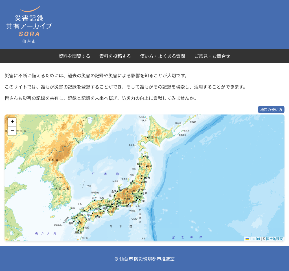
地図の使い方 (271, 109)
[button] (12, 122)
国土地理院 (274, 239)
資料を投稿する (115, 55)
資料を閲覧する (74, 55)
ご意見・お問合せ (212, 55)
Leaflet (253, 239)
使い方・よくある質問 (162, 55)
